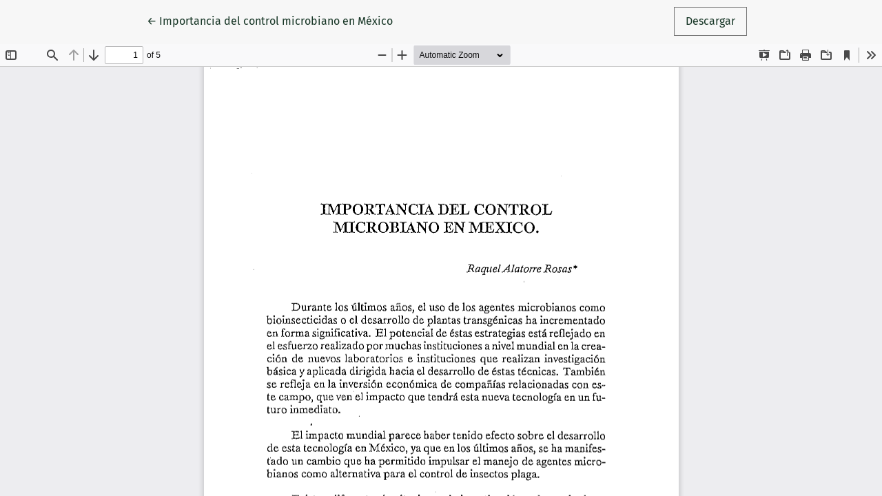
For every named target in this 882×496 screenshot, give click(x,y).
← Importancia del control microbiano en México (270, 20)
